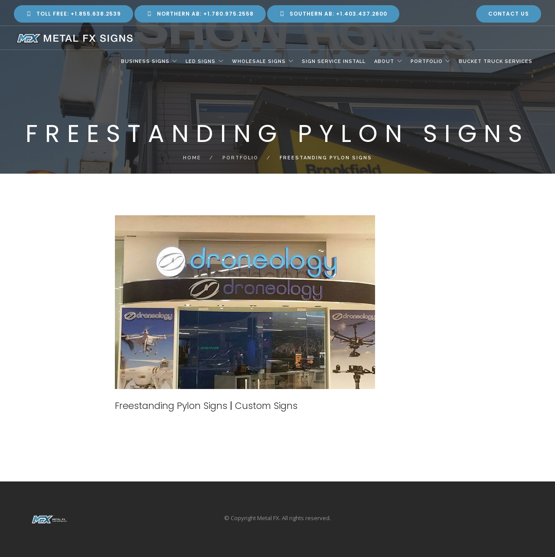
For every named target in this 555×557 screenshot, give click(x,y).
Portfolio (426, 62)
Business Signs (144, 62)
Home (192, 158)
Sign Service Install (333, 62)
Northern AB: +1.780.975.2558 (200, 13)
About (384, 62)
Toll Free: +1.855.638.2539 (73, 13)
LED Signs (200, 62)
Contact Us (508, 13)
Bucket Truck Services (495, 62)
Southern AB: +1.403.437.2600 (333, 13)
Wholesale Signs (258, 62)
